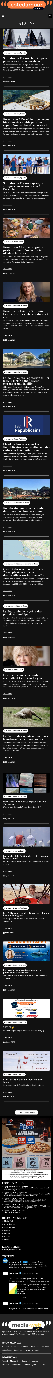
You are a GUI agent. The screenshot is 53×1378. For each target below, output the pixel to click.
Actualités (15, 308)
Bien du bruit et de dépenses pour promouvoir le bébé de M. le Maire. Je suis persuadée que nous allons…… (27, 1200)
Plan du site (15, 1366)
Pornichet (15, 53)
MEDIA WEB (13, 1279)
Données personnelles (11, 1370)
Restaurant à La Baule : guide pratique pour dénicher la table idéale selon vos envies (25, 253)
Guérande (22, 1028)
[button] (3, 16)
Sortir (22, 114)
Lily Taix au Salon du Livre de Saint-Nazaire (23, 1086)
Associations (16, 505)
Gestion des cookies (30, 1366)
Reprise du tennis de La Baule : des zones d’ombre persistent (24, 512)
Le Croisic (22, 970)
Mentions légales (30, 1370)
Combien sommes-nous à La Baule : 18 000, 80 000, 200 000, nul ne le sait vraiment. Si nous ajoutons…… (27, 1212)
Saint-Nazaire (9, 1232)
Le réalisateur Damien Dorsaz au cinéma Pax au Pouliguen (26, 920)
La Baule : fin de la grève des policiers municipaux (23, 615)
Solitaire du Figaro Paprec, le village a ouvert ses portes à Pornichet (23, 189)
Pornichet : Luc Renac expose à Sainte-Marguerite (25, 808)
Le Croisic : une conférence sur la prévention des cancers (22, 977)
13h (37, 1309)
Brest (6, 1245)
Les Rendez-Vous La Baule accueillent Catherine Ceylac (23, 679)
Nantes (7, 1239)
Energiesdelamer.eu (12, 1255)
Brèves (14, 802)
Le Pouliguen (23, 913)
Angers (7, 1236)
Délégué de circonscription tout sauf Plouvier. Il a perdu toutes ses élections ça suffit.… (27, 1194)
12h (37, 1279)
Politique (22, 441)
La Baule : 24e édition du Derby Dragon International (25, 862)
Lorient (7, 1242)
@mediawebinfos (28, 1279)
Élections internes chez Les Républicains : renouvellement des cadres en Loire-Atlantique (24, 450)
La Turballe (34, 1352)
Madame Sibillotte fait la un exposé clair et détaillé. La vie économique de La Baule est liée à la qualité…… (25, 1206)
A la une (7, 53)
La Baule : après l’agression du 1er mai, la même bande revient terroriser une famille (25, 383)
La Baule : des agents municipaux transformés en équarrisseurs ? (22, 741)
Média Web (8, 1226)
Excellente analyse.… (12, 1217)
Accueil (5, 1366)
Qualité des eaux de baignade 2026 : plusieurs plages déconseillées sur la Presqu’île (24, 575)
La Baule (14, 244)
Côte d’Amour (10, 1229)
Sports (23, 53)
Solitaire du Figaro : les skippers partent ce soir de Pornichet (26, 59)
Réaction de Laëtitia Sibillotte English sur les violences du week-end (24, 317)
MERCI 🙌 (9, 1033)
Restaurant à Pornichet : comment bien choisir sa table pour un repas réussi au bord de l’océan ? (25, 123)
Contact (35, 1355)
